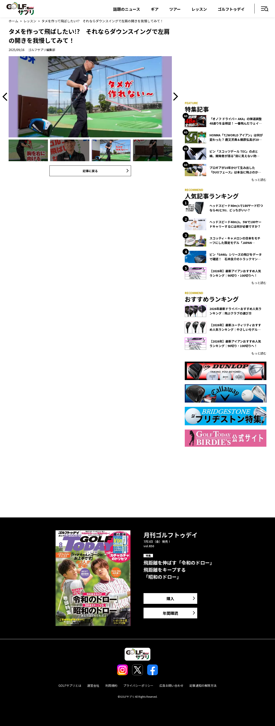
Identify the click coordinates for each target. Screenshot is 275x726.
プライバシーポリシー (138, 685)
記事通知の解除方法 (203, 685)
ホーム (13, 21)
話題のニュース (126, 9)
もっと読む (258, 179)
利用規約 (111, 685)
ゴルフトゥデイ (231, 9)
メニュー (265, 9)
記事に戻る (90, 171)
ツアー (175, 9)
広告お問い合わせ (171, 685)
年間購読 (170, 613)
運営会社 (93, 685)
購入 (170, 598)
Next (174, 97)
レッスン (199, 9)
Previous (6, 97)
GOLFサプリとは (69, 685)
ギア (155, 9)
